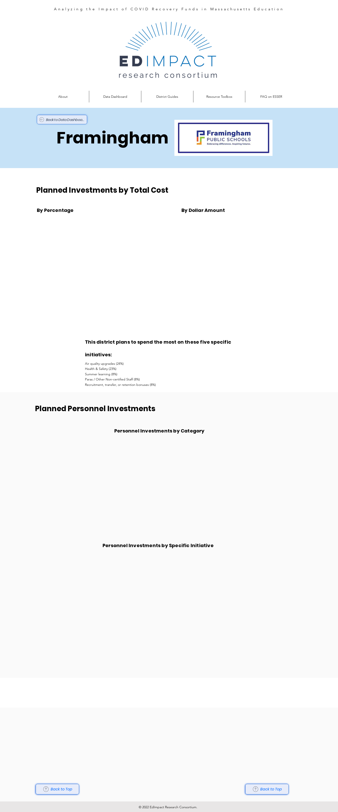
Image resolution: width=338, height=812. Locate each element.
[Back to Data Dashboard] (62, 119)
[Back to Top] (57, 789)
